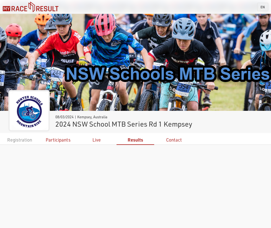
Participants (58, 140)
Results (135, 140)
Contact (174, 140)
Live (96, 140)
